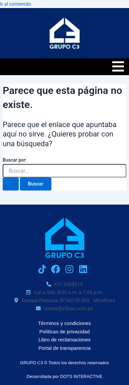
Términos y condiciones (64, 323)
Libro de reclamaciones (64, 339)
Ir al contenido (15, 4)
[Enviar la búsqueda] (11, 183)
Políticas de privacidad (64, 331)
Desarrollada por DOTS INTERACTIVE (64, 376)
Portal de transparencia (64, 348)
